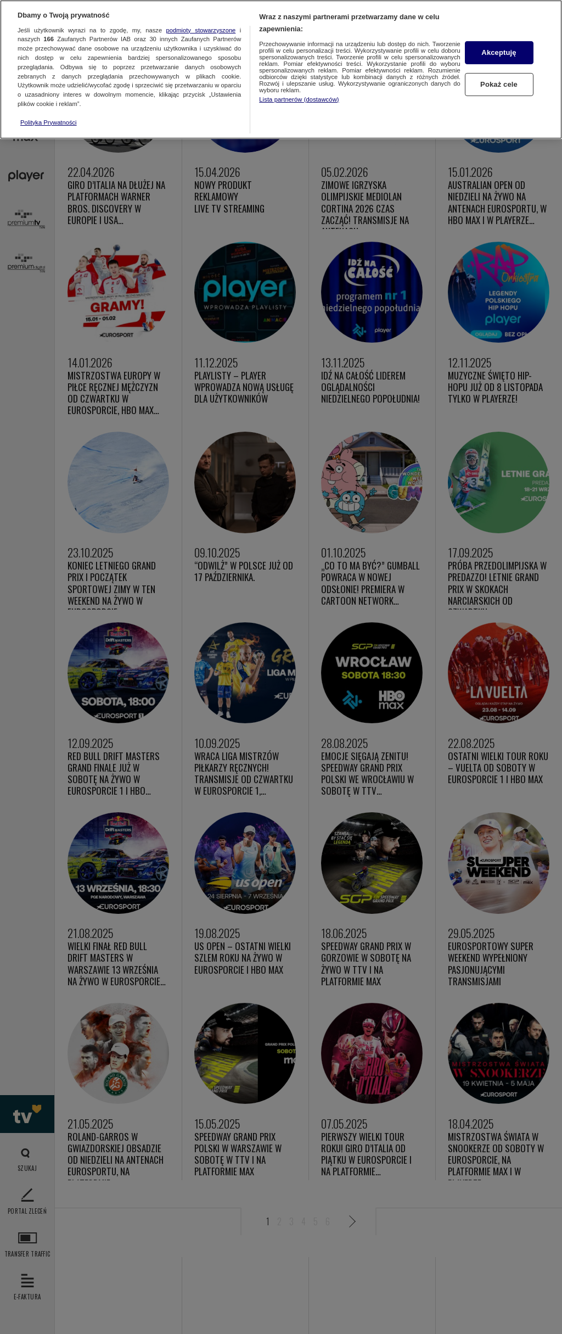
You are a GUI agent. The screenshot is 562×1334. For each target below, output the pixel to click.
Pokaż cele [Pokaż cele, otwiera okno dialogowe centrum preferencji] (499, 84)
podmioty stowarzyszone (201, 30)
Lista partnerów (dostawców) (299, 99)
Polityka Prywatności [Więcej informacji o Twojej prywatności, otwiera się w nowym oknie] (48, 122)
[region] (281, 69)
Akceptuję (498, 52)
